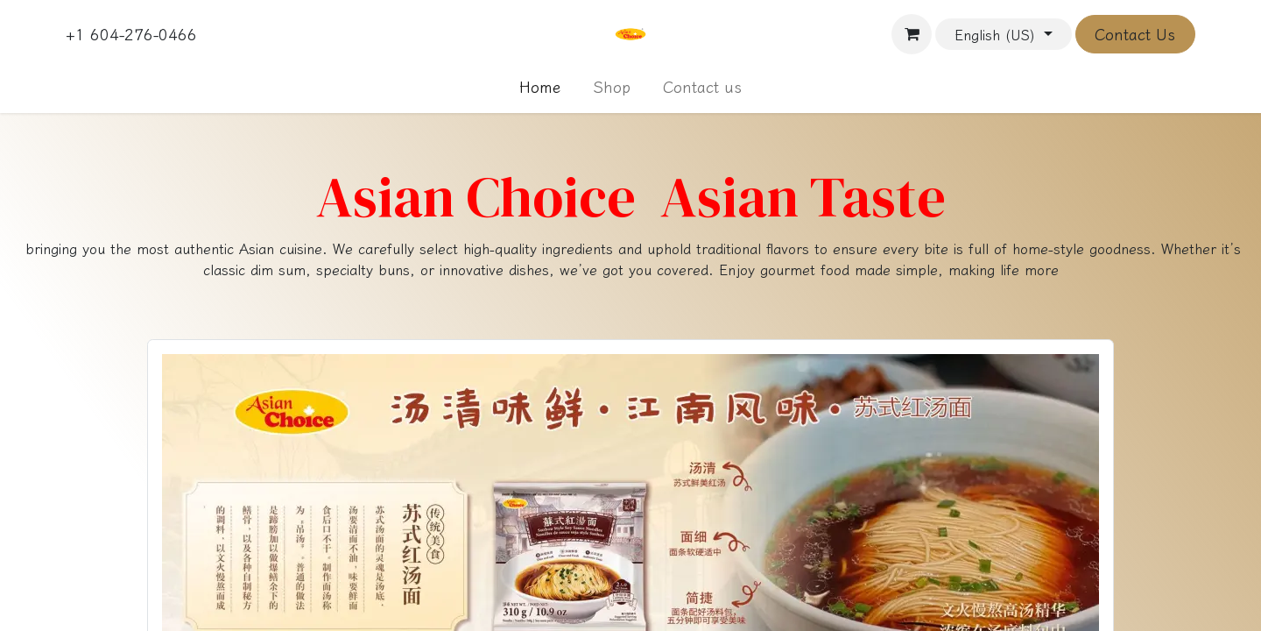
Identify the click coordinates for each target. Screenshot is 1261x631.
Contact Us (1135, 34)
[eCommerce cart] (911, 34)
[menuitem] (540, 87)
